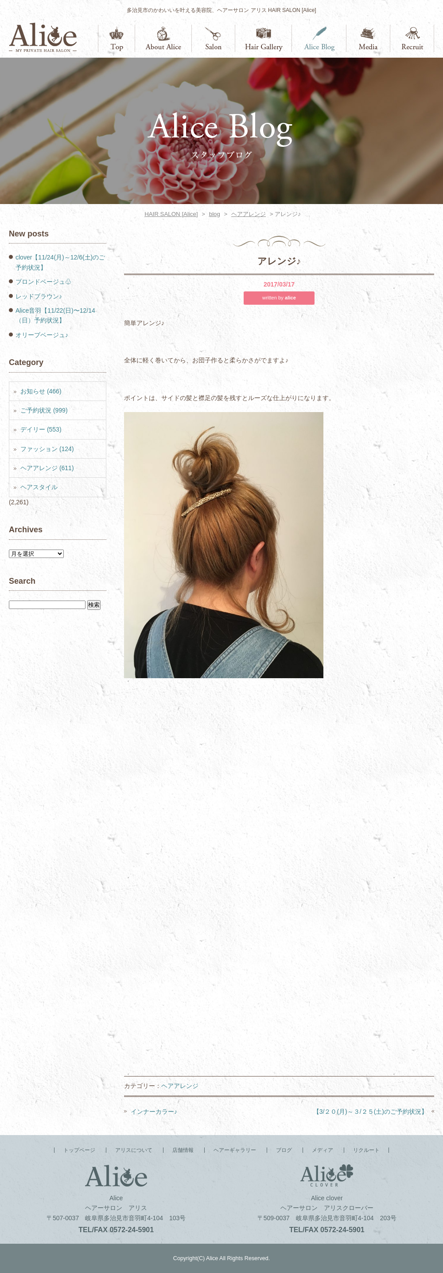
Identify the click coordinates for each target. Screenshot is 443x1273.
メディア (368, 38)
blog (214, 214)
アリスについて (163, 38)
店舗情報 (213, 38)
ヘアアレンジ (248, 214)
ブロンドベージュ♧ (43, 281)
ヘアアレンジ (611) (47, 467)
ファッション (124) (47, 448)
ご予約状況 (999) (44, 410)
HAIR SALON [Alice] (171, 214)
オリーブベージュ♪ (42, 334)
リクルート (412, 38)
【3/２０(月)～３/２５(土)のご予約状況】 (370, 1111)
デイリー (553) (41, 429)
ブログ (319, 38)
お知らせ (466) (41, 391)
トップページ (116, 38)
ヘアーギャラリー (263, 38)
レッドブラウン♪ (39, 296)
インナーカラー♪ (154, 1111)
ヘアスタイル (39, 487)
